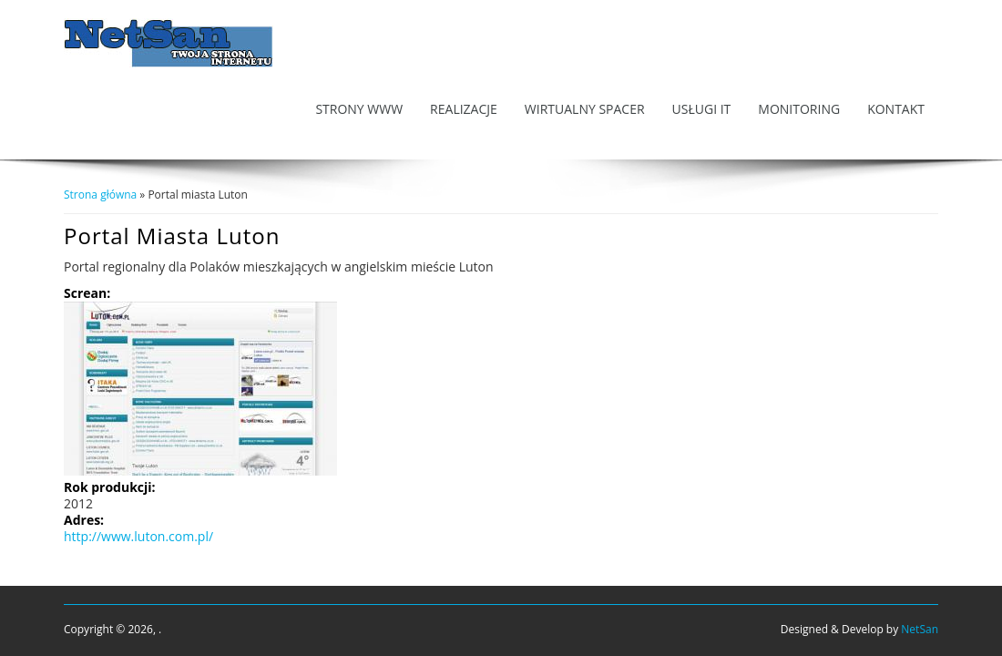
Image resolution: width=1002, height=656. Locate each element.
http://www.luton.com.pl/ (138, 536)
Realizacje (463, 109)
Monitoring (799, 109)
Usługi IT (701, 109)
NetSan (919, 629)
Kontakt (896, 109)
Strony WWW (359, 109)
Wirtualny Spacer (585, 109)
